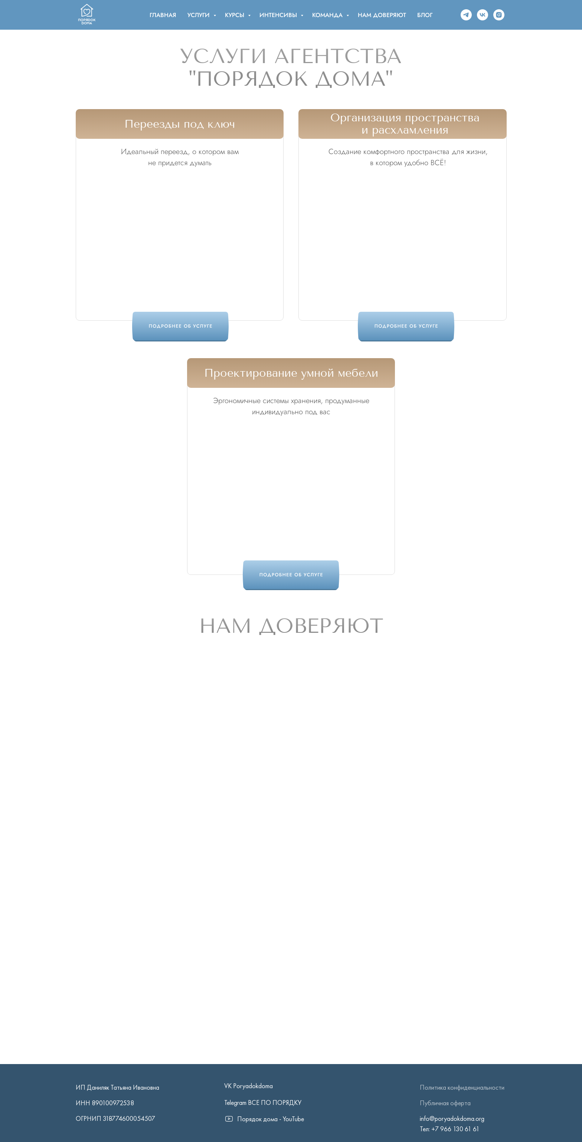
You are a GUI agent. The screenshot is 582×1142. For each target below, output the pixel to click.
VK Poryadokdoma (248, 1086)
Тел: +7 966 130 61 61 (450, 1129)
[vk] (482, 14)
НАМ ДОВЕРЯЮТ (382, 15)
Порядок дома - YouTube (270, 1119)
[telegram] (466, 14)
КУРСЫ (235, 15)
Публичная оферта (445, 1103)
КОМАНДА (328, 15)
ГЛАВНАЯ (163, 15)
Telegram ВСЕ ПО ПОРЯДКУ (262, 1102)
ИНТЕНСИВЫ (279, 15)
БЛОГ (424, 15)
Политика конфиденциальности (462, 1087)
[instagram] (498, 14)
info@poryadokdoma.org (452, 1118)
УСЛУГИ (199, 15)
